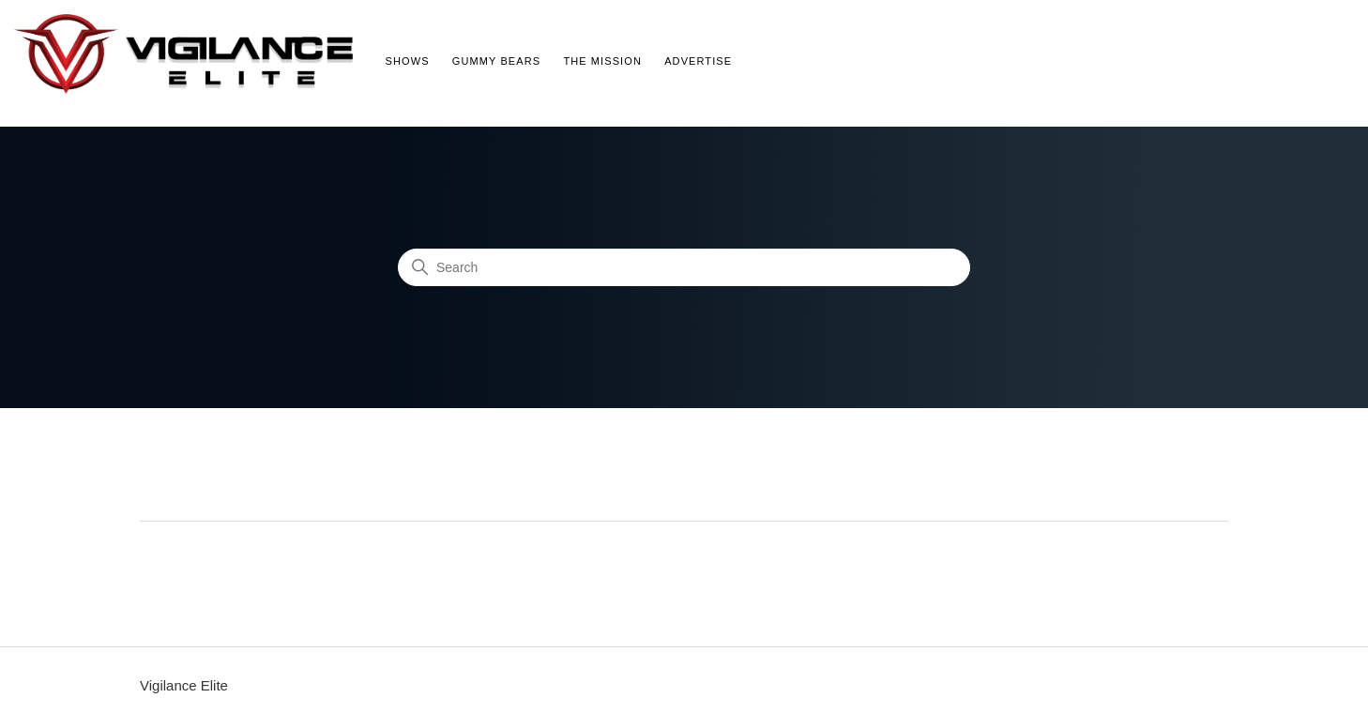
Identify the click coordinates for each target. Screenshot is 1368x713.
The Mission (602, 61)
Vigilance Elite (184, 685)
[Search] (684, 267)
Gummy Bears (496, 61)
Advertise (698, 61)
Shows (408, 61)
